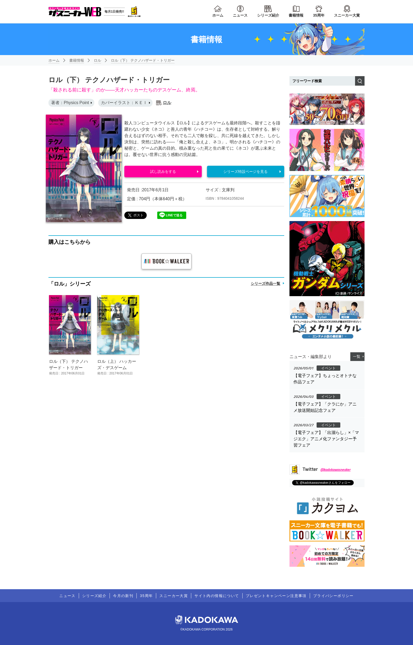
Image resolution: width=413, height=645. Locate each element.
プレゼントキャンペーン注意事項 (276, 596)
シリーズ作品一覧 (265, 283)
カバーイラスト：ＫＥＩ (124, 102)
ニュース (240, 15)
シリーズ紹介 (268, 15)
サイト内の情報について (216, 596)
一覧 (356, 356)
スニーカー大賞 (347, 15)
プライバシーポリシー (333, 596)
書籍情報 (296, 15)
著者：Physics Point (70, 102)
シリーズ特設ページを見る (245, 171)
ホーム (217, 15)
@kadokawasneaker (335, 469)
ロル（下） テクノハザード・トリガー (143, 60)
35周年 (318, 15)
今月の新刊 (123, 596)
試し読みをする (163, 171)
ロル (97, 60)
